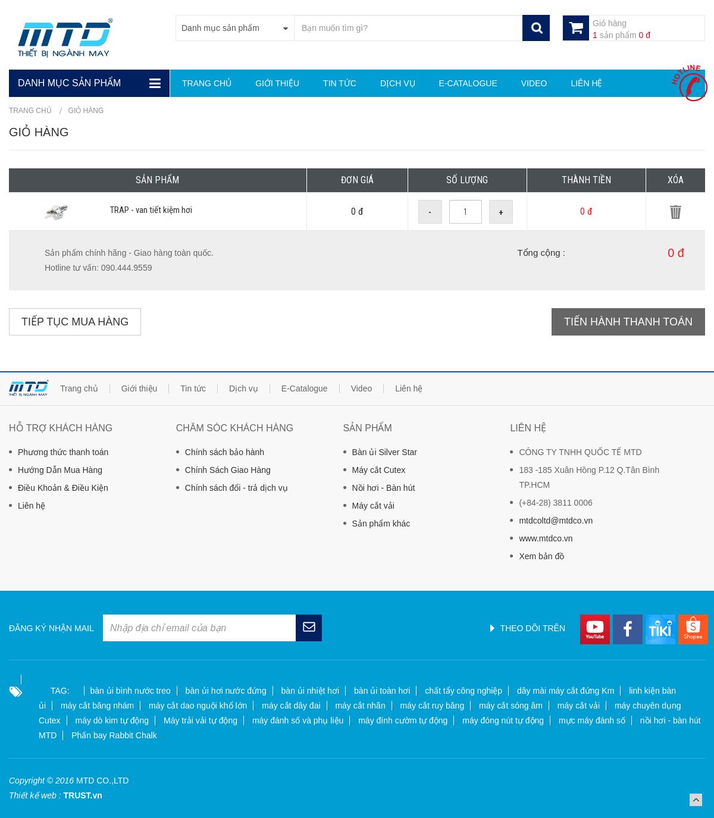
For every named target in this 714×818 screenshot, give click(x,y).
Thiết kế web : (35, 795)
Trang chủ (30, 110)
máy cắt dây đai (291, 705)
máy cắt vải (579, 705)
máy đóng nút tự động (503, 720)
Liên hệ (31, 505)
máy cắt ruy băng (432, 705)
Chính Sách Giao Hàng (228, 470)
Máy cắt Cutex (379, 470)
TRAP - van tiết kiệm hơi (151, 210)
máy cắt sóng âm (511, 705)
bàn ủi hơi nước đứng (226, 690)
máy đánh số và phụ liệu (297, 720)
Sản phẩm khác (381, 523)
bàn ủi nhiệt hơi (310, 690)
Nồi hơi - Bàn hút (383, 488)
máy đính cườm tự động (402, 720)
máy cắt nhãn (360, 705)
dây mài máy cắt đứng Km (565, 690)
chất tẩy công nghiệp (463, 690)
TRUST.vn (82, 795)
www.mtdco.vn (545, 538)
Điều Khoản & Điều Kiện (63, 488)
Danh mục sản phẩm (69, 83)
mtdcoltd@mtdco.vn (556, 520)
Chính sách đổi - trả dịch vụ (236, 488)
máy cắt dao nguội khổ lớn (198, 705)
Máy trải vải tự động (200, 720)
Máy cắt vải (373, 505)
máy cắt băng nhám (97, 705)
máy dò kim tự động (112, 720)
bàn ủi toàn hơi (382, 690)
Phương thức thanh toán (63, 452)
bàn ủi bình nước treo (130, 690)
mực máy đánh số (592, 720)
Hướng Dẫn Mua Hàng (60, 470)
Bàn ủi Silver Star (384, 452)
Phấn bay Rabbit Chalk (113, 735)
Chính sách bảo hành (224, 452)
